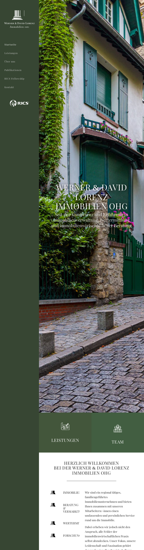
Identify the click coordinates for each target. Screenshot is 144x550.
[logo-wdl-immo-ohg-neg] (19, 19)
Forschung (72, 535)
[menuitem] (19, 44)
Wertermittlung (76, 523)
